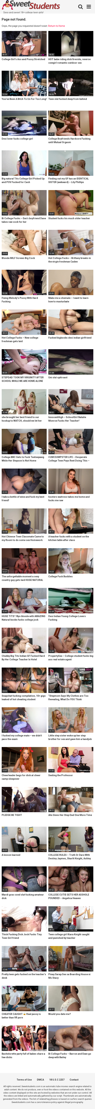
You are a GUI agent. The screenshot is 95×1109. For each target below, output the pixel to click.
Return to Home (56, 26)
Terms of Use (24, 1079)
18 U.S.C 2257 (56, 1079)
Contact (74, 1079)
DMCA (40, 1079)
